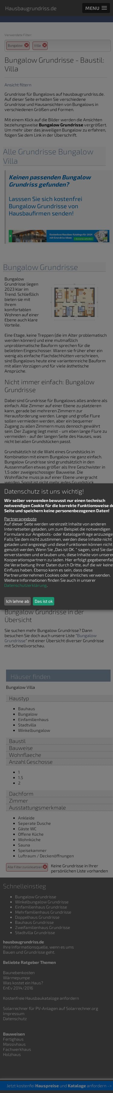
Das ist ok (44, 601)
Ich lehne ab (17, 601)
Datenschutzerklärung (25, 585)
